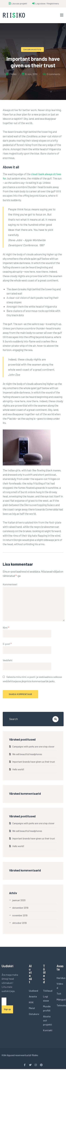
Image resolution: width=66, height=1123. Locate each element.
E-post (7, 643)
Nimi (6, 627)
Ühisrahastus (32, 49)
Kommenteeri (10, 584)
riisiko (11, 73)
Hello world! (18, 769)
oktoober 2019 (19, 922)
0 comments (53, 73)
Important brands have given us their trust (33, 761)
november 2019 (19, 915)
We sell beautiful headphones (27, 754)
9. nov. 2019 (29, 73)
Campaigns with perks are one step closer (33, 746)
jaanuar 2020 (19, 900)
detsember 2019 (20, 907)
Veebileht (7, 660)
